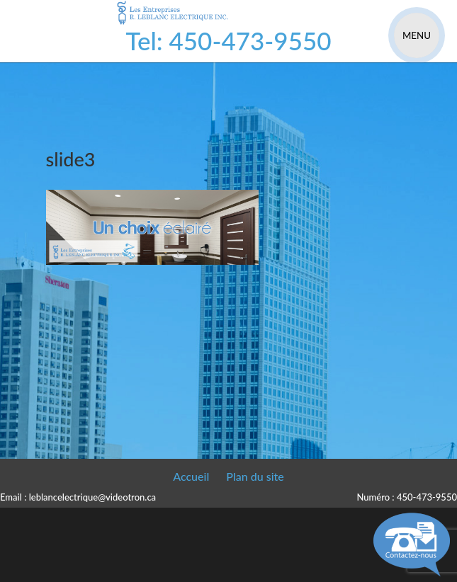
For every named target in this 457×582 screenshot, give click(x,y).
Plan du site (254, 476)
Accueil (191, 476)
